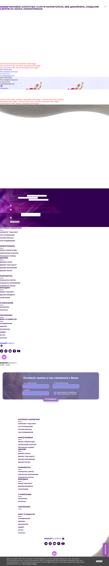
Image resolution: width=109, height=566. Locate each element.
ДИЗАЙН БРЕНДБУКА (7, 294)
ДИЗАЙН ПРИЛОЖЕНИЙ (8, 267)
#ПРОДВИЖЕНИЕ (6, 323)
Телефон (14, 198)
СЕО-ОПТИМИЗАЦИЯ (7, 235)
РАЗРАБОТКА (6, 276)
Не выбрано (17, 206)
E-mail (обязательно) (19, 200)
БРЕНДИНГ (5, 288)
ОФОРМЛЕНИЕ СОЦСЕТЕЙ (9, 253)
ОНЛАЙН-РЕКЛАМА (7, 238)
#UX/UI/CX (3, 338)
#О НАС (2, 335)
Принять (99, 561)
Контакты (4, 310)
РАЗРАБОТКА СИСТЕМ (8, 286)
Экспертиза (4, 307)
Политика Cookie (29, 564)
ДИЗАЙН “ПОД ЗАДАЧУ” (8, 265)
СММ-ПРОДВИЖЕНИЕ (7, 240)
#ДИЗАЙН (3, 326)
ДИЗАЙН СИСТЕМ (6, 270)
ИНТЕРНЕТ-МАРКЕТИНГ (11, 228)
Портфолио (6, 315)
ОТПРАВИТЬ (14, 222)
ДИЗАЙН (4, 258)
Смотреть (4, 88)
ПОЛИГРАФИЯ (5, 297)
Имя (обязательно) (18, 196)
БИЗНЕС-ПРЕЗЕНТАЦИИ (8, 250)
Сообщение (15, 216)
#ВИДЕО (3, 332)
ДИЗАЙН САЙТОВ (6, 262)
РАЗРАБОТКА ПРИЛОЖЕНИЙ (10, 283)
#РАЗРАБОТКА (5, 329)
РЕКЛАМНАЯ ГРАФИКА (8, 256)
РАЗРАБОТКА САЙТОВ (8, 280)
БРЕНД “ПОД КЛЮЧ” (7, 292)
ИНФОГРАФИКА (7, 246)
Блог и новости (8, 319)
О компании (6, 303)
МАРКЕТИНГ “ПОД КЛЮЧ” (9, 232)
